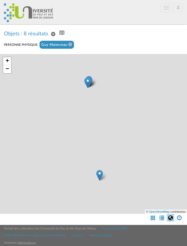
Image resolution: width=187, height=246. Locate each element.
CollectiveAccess (26, 242)
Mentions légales (101, 235)
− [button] (7, 69)
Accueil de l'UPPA (114, 228)
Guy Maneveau (56, 45)
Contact (77, 235)
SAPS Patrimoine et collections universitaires (35, 235)
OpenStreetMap (159, 211)
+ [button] (7, 61)
